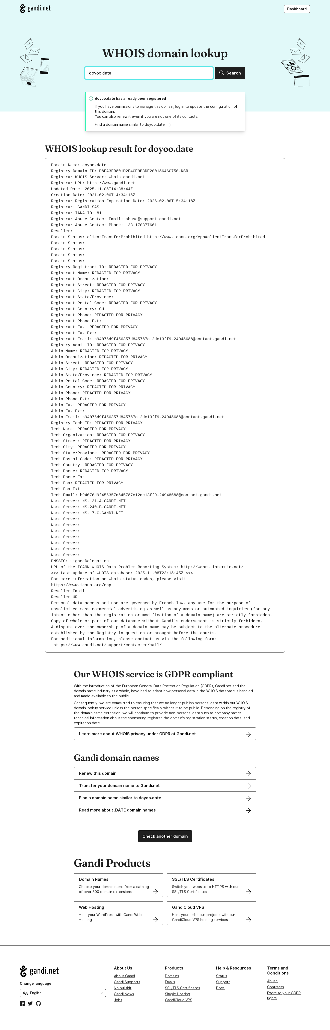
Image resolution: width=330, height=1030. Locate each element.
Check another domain (165, 836)
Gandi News (124, 994)
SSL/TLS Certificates (182, 988)
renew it (124, 116)
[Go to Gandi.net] (35, 8)
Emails (170, 982)
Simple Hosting (177, 994)
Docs (220, 988)
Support (223, 982)
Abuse (272, 981)
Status (221, 976)
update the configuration (211, 106)
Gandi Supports (127, 982)
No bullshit (122, 988)
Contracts (275, 987)
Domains (172, 976)
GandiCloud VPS (178, 1000)
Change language (35, 983)
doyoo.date (105, 98)
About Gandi (124, 976)
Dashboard (297, 9)
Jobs (118, 1000)
